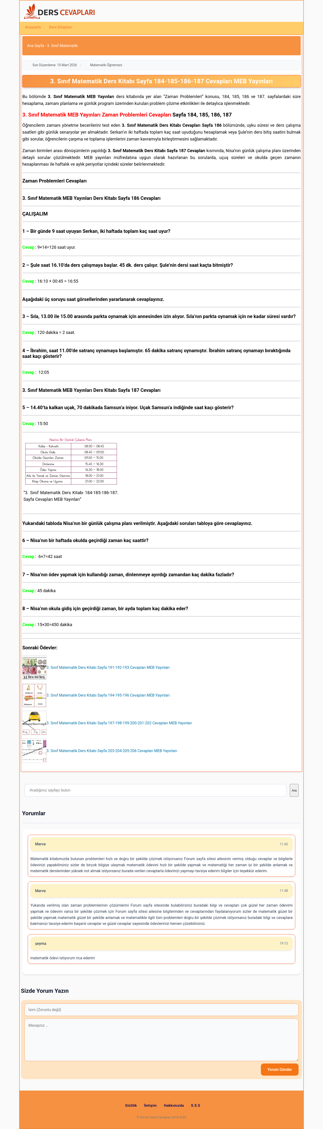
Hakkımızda (174, 1105)
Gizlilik (131, 1105)
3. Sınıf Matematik (62, 45)
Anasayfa (33, 27)
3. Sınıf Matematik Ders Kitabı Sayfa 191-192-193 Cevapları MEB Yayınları (108, 667)
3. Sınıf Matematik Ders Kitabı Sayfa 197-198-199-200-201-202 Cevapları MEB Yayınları (119, 723)
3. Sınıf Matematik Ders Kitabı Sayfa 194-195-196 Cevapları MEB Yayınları (108, 695)
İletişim (150, 1105)
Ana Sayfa (35, 45)
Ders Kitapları (60, 27)
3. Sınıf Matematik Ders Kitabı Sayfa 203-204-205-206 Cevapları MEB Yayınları (111, 751)
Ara (294, 790)
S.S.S (195, 1105)
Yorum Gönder (280, 1069)
